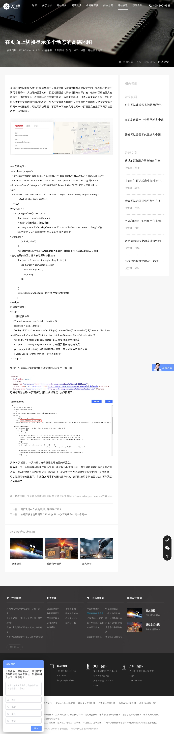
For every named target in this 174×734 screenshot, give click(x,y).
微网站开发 (70, 623)
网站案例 (62, 5)
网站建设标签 (71, 613)
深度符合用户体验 (113, 623)
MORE (13, 647)
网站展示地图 (95, 50)
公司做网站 (52, 623)
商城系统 (51, 627)
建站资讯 (123, 5)
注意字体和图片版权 (113, 629)
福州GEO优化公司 (147, 703)
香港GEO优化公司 (127, 703)
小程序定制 (70, 609)
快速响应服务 (111, 609)
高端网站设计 (71, 618)
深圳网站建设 (53, 618)
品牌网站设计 (53, 613)
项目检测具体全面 (113, 618)
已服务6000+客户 (95, 618)
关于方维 (47, 5)
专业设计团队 (93, 609)
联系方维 (137, 5)
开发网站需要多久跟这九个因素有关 (144, 134)
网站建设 (76, 5)
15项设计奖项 (93, 627)
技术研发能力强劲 (95, 623)
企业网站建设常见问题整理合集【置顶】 (144, 104)
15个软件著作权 (112, 613)
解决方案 (108, 5)
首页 (139, 62)
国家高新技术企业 (95, 613)
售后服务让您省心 (113, 637)
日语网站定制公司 (106, 703)
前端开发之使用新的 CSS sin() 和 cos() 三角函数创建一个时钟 (53, 514)
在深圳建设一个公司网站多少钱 (144, 119)
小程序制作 (46, 703)
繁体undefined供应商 (65, 703)
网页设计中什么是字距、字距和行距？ (41, 509)
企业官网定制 (53, 609)
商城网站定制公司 (86, 703)
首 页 (34, 5)
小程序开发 (92, 5)
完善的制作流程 (94, 637)
